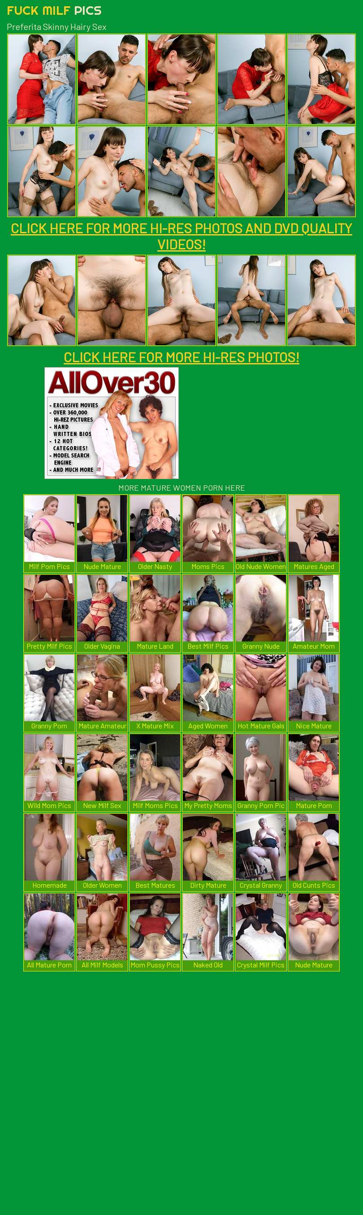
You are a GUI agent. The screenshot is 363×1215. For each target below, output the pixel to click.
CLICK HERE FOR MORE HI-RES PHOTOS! (181, 357)
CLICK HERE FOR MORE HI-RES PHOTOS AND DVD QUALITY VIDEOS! (181, 236)
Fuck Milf (54, 10)
